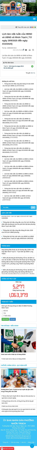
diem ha (33, 73)
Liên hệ (23, 442)
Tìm (33, 207)
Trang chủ (5, 442)
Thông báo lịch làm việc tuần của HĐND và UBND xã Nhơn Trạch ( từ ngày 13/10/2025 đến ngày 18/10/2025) (18, 98)
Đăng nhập (31, 442)
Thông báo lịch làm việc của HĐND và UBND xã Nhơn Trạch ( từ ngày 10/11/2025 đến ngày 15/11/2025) (17, 128)
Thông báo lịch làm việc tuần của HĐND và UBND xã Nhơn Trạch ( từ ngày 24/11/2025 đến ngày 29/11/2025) (18, 143)
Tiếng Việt (26, 1)
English (33, 1)
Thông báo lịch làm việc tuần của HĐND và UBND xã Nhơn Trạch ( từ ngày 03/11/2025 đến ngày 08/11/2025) (18, 120)
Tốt (4, 313)
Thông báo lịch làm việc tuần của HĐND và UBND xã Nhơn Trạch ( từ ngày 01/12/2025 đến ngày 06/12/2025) (18, 150)
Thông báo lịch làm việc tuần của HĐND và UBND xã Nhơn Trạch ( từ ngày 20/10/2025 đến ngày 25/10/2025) (18, 106)
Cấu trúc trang (15, 442)
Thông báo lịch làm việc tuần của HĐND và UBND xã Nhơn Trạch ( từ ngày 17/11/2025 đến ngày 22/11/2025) (18, 135)
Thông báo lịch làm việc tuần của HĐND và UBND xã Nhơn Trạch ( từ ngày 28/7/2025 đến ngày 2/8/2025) (17, 190)
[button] (32, 66)
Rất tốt (5, 311)
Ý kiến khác (6, 316)
